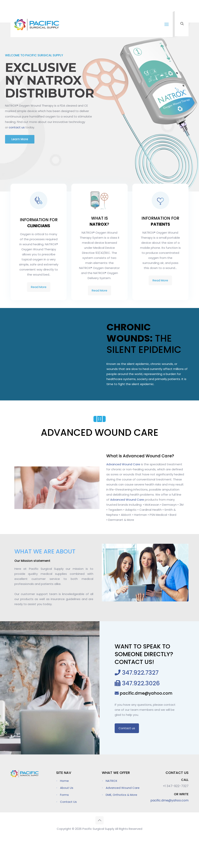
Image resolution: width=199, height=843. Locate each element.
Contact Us (68, 802)
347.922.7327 (139, 673)
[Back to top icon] (99, 820)
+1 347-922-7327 (176, 786)
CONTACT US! (134, 662)
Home (64, 781)
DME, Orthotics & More (121, 795)
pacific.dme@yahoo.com (145, 693)
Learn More (19, 139)
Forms (64, 795)
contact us (17, 127)
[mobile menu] (166, 24)
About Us (66, 788)
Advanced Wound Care (123, 464)
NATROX (111, 781)
